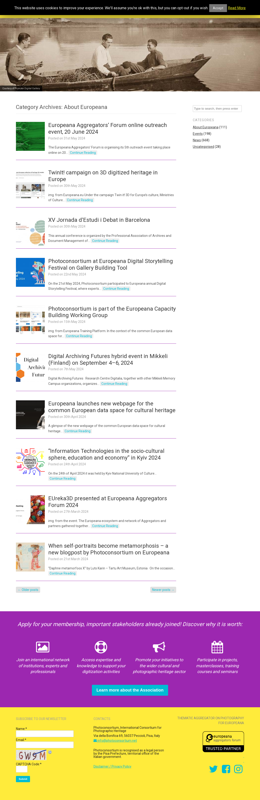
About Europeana (205, 127)
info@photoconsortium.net (115, 740)
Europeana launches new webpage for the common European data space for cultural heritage (111, 407)
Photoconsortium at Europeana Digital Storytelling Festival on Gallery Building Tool (110, 264)
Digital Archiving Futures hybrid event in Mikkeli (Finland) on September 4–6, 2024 (108, 359)
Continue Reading (83, 152)
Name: (21, 729)
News (197, 140)
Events (198, 134)
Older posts (28, 590)
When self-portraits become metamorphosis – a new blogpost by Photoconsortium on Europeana (108, 549)
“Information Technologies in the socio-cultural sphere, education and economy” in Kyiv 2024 (106, 454)
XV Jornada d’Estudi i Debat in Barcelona (99, 220)
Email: (21, 740)
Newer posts (163, 590)
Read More (237, 8)
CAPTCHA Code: (29, 764)
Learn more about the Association (130, 690)
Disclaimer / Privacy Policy (112, 766)
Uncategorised (203, 146)
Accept (218, 8)
